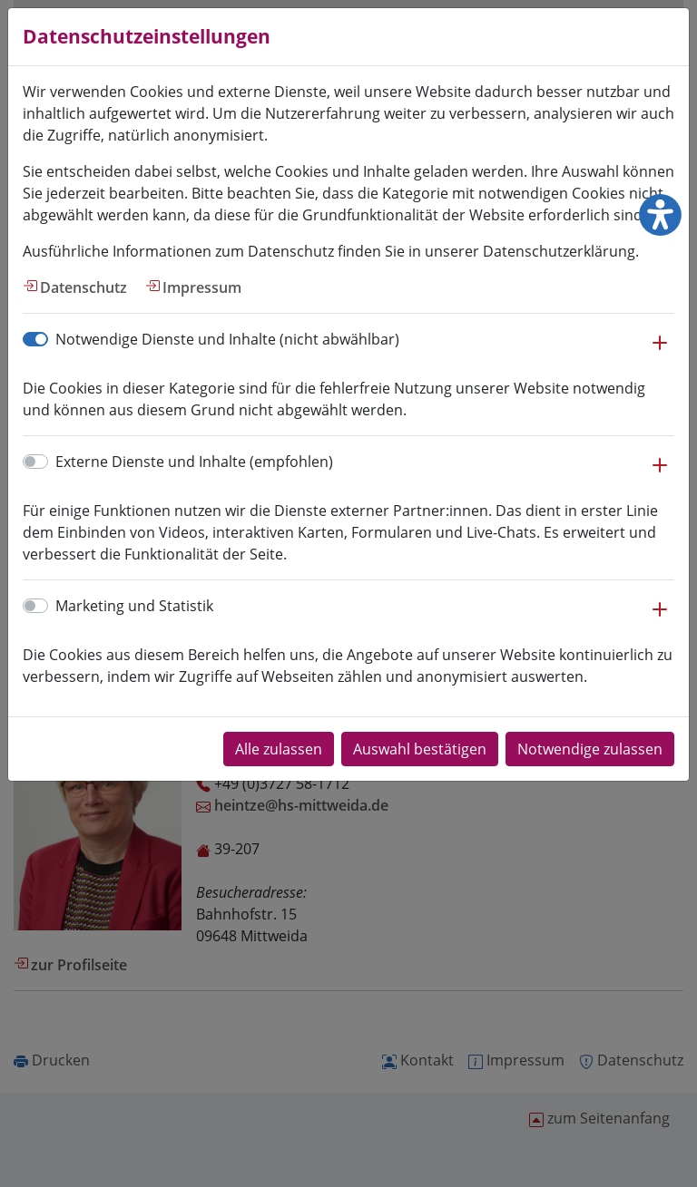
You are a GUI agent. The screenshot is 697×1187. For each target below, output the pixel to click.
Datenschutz (83, 287)
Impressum (201, 287)
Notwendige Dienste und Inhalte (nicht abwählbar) (227, 339)
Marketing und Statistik (134, 606)
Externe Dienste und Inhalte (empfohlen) (194, 462)
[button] (659, 352)
